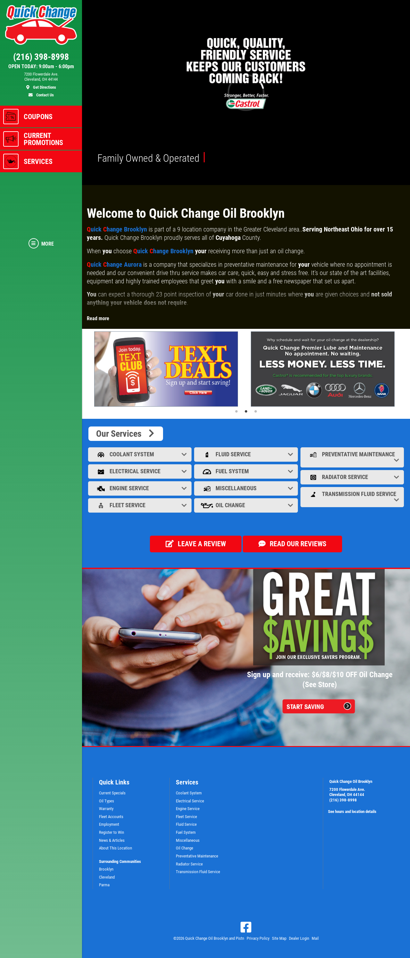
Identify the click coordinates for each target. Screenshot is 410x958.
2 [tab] (246, 411)
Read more (98, 318)
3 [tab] (255, 411)
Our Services (125, 433)
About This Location (115, 848)
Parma (104, 884)
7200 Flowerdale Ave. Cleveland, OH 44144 (347, 792)
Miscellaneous (246, 488)
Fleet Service (140, 505)
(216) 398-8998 (343, 800)
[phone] (41, 58)
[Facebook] (246, 927)
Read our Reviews (292, 544)
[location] (41, 81)
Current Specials (112, 793)
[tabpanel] (167, 369)
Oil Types (106, 801)
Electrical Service (140, 471)
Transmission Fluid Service (353, 497)
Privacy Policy (258, 938)
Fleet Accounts (111, 816)
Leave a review (196, 544)
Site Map (279, 938)
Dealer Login (299, 938)
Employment (109, 824)
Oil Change (246, 505)
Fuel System (246, 471)
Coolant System (140, 454)
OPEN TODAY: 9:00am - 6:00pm (41, 66)
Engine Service (140, 488)
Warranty (106, 808)
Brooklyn (106, 869)
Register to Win (111, 832)
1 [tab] (236, 411)
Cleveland (107, 877)
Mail (315, 938)
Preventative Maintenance (353, 457)
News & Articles (112, 840)
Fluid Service (246, 454)
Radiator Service (353, 477)
